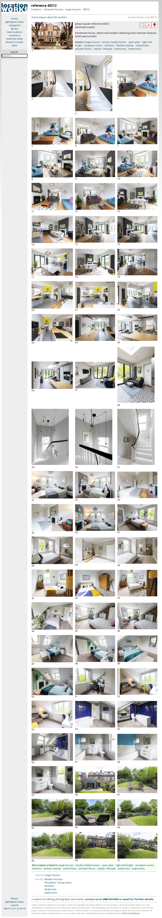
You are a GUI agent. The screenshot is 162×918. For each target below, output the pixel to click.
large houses (73, 9)
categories (15, 25)
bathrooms (135, 48)
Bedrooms (50, 889)
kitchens (109, 45)
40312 (86, 9)
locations (36, 9)
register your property (14, 908)
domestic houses (53, 9)
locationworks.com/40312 (142, 17)
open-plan (134, 42)
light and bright (124, 865)
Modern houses (54, 879)
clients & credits (14, 42)
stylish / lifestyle (103, 48)
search (14, 905)
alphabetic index (14, 22)
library (14, 28)
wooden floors (83, 48)
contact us (14, 35)
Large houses (52, 875)
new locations (14, 32)
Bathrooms (51, 892)
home (14, 18)
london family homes (114, 42)
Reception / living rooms (58, 882)
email (125, 899)
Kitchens (49, 886)
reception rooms (93, 45)
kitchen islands (125, 45)
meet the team (14, 38)
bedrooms (120, 48)
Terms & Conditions (131, 913)
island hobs (142, 45)
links (14, 45)
